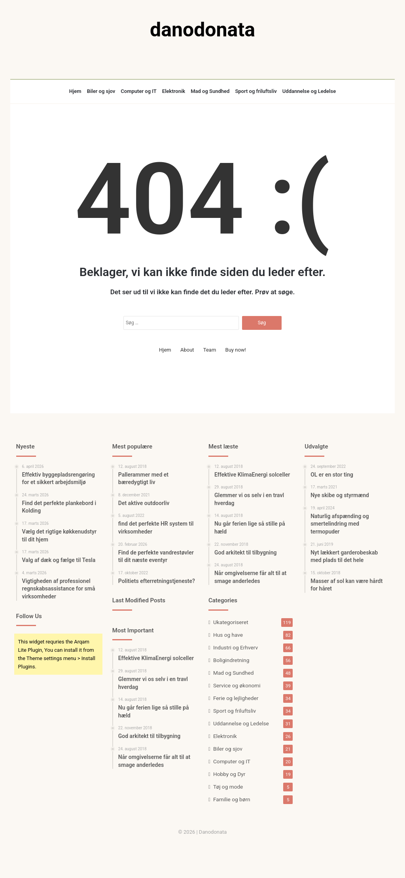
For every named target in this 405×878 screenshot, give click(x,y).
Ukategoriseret (230, 622)
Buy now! (235, 350)
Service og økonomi (237, 685)
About (187, 350)
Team (209, 350)
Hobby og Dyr (229, 774)
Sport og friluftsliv (255, 91)
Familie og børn (231, 799)
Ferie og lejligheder (235, 698)
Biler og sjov (101, 91)
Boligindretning (231, 660)
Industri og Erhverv (235, 647)
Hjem (75, 91)
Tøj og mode (228, 786)
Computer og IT (139, 91)
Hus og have (228, 635)
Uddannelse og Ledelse (309, 91)
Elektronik (173, 91)
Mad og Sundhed (210, 91)
